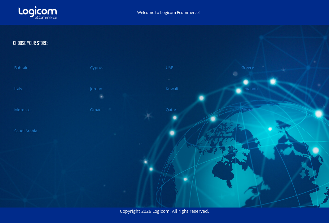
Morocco (22, 109)
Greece (247, 67)
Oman (95, 109)
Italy (17, 88)
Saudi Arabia (25, 130)
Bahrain (21, 67)
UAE (168, 67)
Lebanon (249, 88)
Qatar (170, 109)
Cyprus (96, 67)
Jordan (95, 88)
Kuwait (171, 88)
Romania (249, 109)
